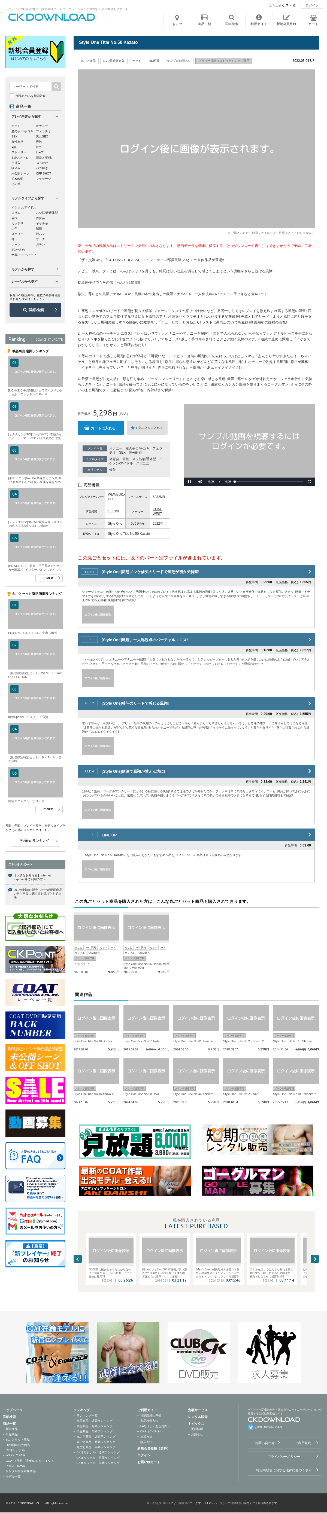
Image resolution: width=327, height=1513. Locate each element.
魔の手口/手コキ (137, 448)
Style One (115, 523)
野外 (39, 147)
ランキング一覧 (87, 1415)
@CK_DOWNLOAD (268, 1427)
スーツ (15, 244)
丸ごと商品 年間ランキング (96, 1447)
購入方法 (146, 1442)
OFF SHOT (43, 173)
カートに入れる (103, 428)
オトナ (40, 239)
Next (315, 1259)
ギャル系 (42, 223)
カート (313, 24)
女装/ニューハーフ (23, 254)
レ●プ (40, 152)
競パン (40, 234)
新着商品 (12, 1429)
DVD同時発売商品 (18, 1445)
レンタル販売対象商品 (21, 1471)
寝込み (15, 168)
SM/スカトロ (20, 157)
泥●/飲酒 (135, 452)
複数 (39, 141)
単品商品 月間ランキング (95, 1426)
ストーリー (18, 152)
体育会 (114, 459)
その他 (15, 183)
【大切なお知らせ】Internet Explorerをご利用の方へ (32, 877)
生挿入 (15, 162)
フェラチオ (43, 131)
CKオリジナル (15, 1450)
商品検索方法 (149, 1420)
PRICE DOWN (15, 1466)
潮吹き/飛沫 (44, 157)
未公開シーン (20, 173)
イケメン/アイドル (23, 207)
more (48, 577)
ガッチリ (17, 223)
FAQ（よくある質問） (155, 1426)
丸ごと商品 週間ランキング (96, 1436)
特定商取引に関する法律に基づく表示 (284, 1470)
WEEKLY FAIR (15, 1455)
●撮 (13, 147)
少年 (14, 228)
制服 (39, 228)
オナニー (115, 448)
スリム (15, 212)
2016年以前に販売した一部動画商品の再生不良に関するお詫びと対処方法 (38, 893)
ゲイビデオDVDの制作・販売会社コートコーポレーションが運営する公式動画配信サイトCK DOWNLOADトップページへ (51, 17)
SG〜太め (18, 249)
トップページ (12, 1410)
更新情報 (197, 1429)
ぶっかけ (42, 162)
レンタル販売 (198, 1417)
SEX (122, 452)
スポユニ (142, 463)
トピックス (196, 1424)
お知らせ (197, 1434)
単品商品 (12, 1434)
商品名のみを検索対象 (31, 95)
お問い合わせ (265, 1443)
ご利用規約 (303, 1443)
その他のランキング (34, 841)
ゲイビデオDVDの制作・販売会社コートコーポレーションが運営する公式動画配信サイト (68, 9)
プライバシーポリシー (284, 1457)
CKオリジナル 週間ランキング (98, 1452)
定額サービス (198, 1410)
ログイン (312, 5)
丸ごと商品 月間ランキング (96, 1442)
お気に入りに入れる (149, 427)
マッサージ (43, 178)
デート (15, 125)
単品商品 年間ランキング (95, 1431)
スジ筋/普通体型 (144, 459)
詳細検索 (36, 310)
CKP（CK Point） (152, 1431)
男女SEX (42, 136)
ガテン (40, 244)
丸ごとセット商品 (18, 1439)
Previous (78, 1259)
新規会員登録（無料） (153, 1448)
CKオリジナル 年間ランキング (98, 1463)
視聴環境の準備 (150, 1415)
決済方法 (146, 1436)
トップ (177, 24)
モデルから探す (22, 269)
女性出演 (17, 141)
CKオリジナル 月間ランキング (98, 1457)
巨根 (125, 459)
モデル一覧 (13, 1476)
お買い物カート (148, 1462)
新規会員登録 (286, 24)
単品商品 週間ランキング (95, 1420)
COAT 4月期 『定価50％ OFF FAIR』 (31, 1460)
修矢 (112, 470)
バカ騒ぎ (42, 168)
